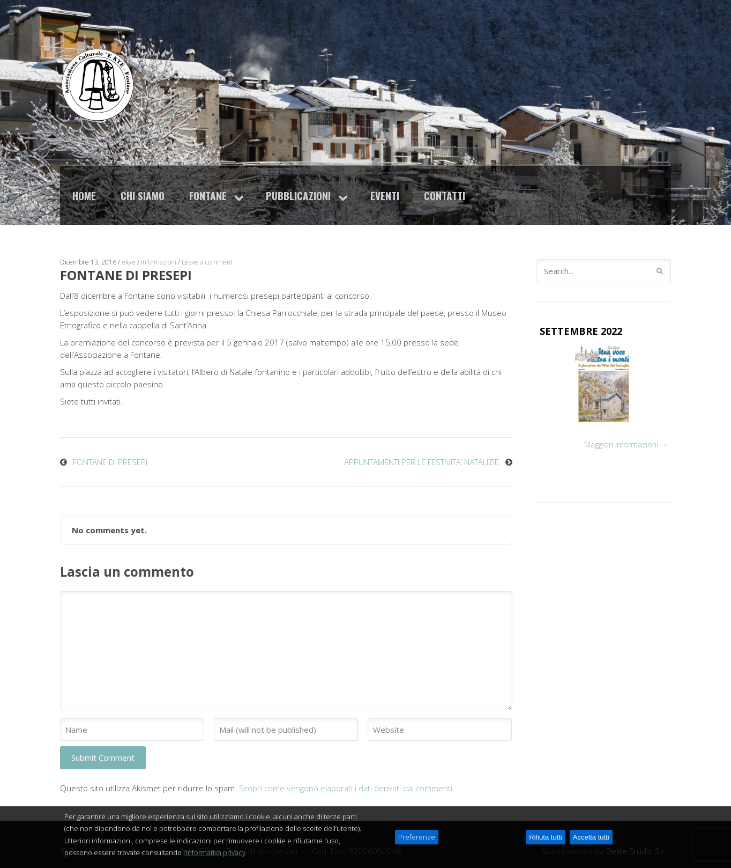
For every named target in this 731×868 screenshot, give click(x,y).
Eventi (384, 195)
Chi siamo (143, 195)
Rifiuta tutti (545, 854)
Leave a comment (207, 262)
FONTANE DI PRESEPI (110, 462)
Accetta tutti (591, 854)
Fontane (208, 195)
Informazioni (158, 262)
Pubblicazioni (298, 195)
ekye (129, 262)
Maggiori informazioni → (626, 444)
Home (84, 195)
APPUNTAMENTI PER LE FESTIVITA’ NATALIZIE (421, 462)
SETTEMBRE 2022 (581, 331)
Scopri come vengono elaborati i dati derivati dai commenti (345, 788)
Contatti (444, 195)
